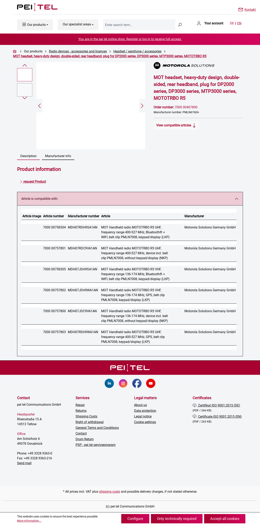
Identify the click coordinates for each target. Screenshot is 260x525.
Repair (80, 405)
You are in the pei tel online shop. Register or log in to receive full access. (130, 39)
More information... (29, 520)
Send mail (24, 463)
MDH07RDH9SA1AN (82, 227)
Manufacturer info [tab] (58, 156)
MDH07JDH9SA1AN (82, 269)
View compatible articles (176, 124)
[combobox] (139, 24)
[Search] (179, 24)
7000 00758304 (54, 227)
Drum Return (85, 439)
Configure (135, 518)
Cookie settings (145, 422)
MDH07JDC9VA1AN (82, 311)
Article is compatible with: (39, 199)
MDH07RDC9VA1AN (82, 248)
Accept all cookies (224, 518)
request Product (33, 181)
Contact (81, 433)
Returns (81, 411)
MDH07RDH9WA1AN (83, 332)
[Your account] (210, 23)
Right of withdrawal (90, 422)
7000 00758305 (54, 269)
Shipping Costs (86, 416)
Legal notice (143, 416)
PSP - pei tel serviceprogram (96, 445)
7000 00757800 (54, 311)
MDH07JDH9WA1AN (83, 290)
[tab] (28, 156)
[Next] (142, 105)
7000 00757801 (54, 248)
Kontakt (250, 9)
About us (140, 405)
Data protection (145, 411)
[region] (81, 105)
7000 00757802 (54, 290)
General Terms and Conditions (97, 428)
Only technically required (176, 518)
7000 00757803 (54, 332)
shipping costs (109, 491)
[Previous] (39, 105)
